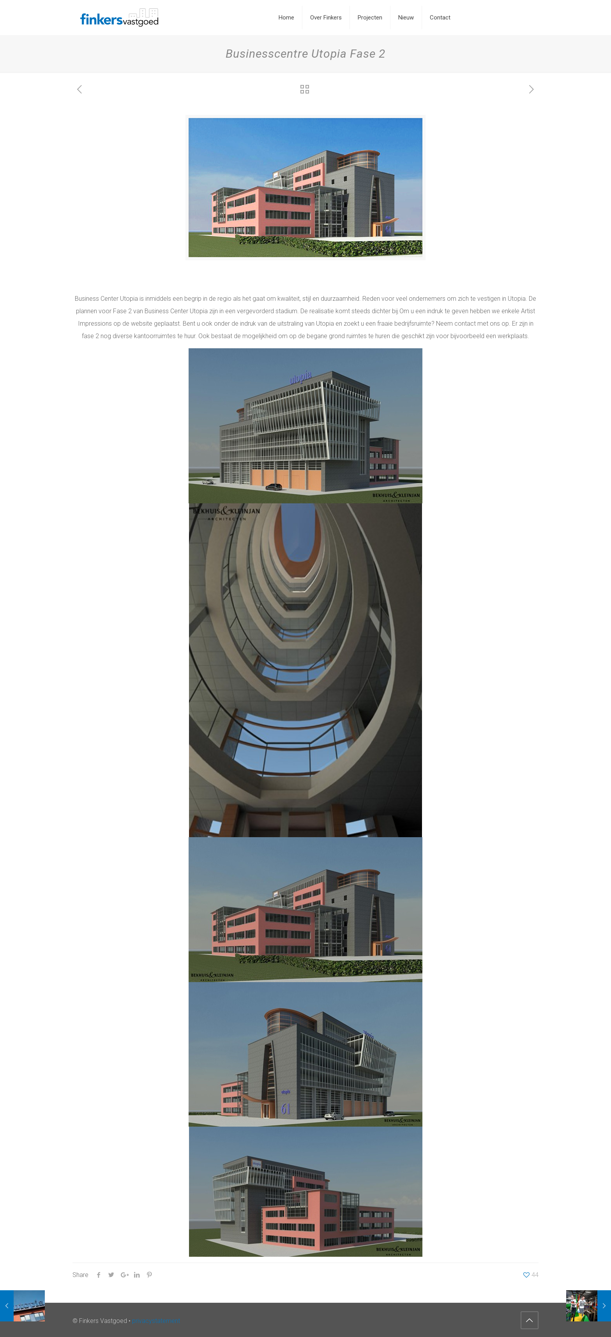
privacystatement (156, 1321)
